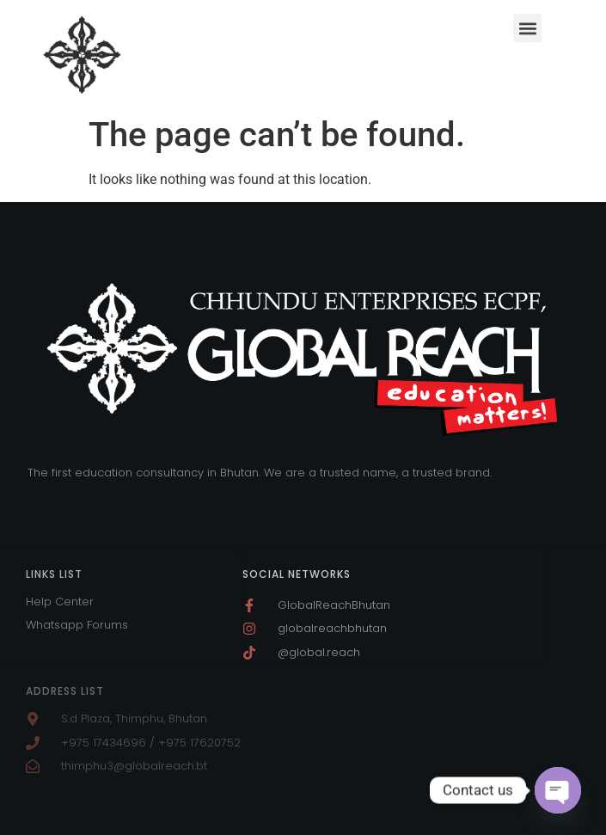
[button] (527, 28)
